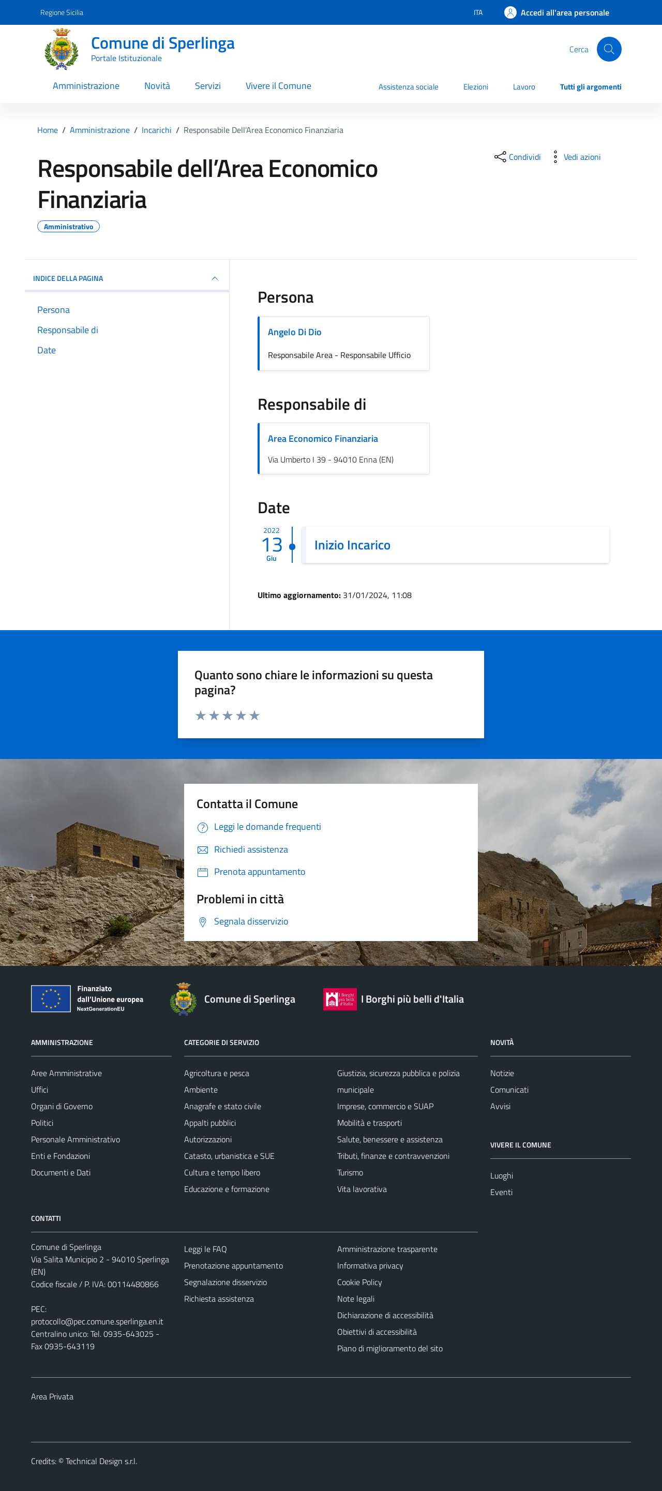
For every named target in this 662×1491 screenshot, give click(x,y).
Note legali (355, 1298)
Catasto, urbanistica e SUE (229, 1156)
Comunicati (509, 1089)
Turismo (350, 1172)
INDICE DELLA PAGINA (127, 278)
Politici (42, 1122)
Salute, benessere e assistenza (390, 1139)
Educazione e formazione (226, 1189)
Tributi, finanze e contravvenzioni (393, 1156)
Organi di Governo (62, 1106)
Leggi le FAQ (205, 1249)
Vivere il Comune (278, 86)
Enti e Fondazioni (60, 1156)
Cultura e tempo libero (222, 1172)
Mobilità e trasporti (369, 1122)
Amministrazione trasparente (387, 1249)
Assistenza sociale (409, 87)
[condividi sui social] (516, 156)
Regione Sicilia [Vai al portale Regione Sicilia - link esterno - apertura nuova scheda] (61, 12)
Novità (157, 86)
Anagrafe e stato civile (222, 1106)
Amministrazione (86, 86)
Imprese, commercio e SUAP (385, 1106)
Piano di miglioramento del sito (390, 1348)
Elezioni (475, 87)
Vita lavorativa (362, 1189)
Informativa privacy (370, 1265)
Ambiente (201, 1089)
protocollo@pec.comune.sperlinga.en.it (97, 1321)
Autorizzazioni (208, 1139)
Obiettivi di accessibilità (377, 1331)
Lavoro (524, 87)
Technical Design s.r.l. (101, 1461)
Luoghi (501, 1175)
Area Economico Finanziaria (323, 438)
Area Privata (52, 1396)
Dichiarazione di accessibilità (385, 1315)
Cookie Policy (359, 1282)
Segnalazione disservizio (225, 1282)
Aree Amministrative (66, 1073)
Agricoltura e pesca (216, 1073)
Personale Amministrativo (75, 1139)
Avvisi (500, 1106)
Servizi (208, 86)
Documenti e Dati (61, 1172)
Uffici (39, 1089)
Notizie (502, 1073)
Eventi (501, 1192)
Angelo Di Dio (295, 332)
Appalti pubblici (210, 1122)
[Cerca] (609, 49)
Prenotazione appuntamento (233, 1265)
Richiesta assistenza (219, 1298)
